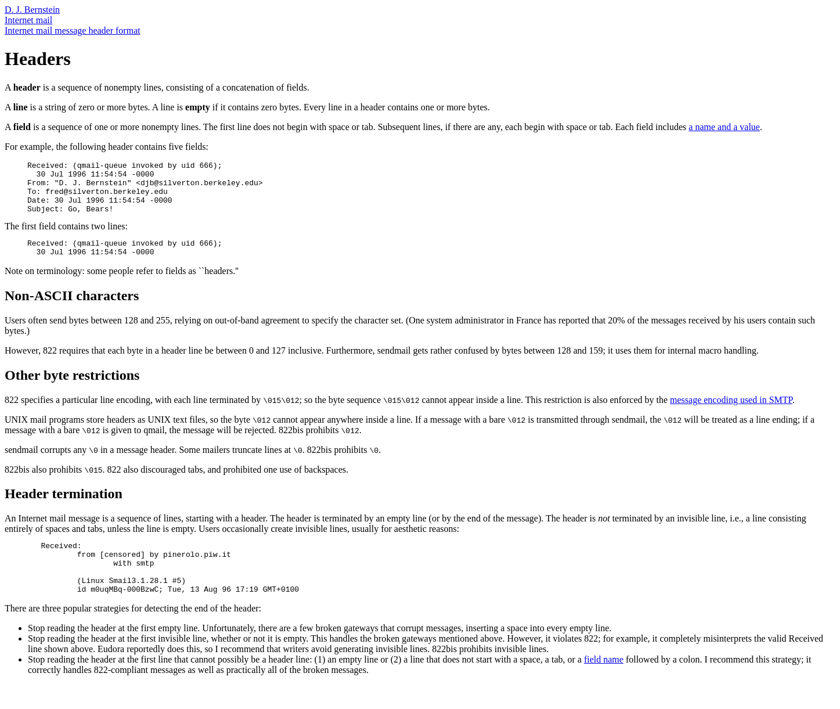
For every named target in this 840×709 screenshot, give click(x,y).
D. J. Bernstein (32, 10)
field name (603, 684)
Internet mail (28, 20)
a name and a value (724, 127)
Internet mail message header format (72, 30)
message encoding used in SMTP (731, 414)
